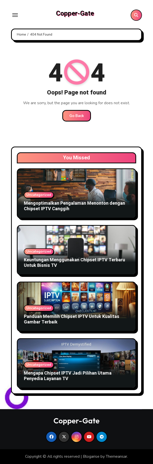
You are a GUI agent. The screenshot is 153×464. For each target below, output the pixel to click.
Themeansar (116, 456)
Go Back (76, 115)
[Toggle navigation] (15, 15)
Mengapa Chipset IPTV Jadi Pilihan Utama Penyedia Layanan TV (68, 376)
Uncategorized (38, 194)
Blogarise (91, 456)
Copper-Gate (75, 13)
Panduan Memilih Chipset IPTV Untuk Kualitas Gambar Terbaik (71, 319)
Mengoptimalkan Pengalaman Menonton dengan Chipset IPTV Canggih (74, 206)
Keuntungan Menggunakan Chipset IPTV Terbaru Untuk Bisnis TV (74, 263)
